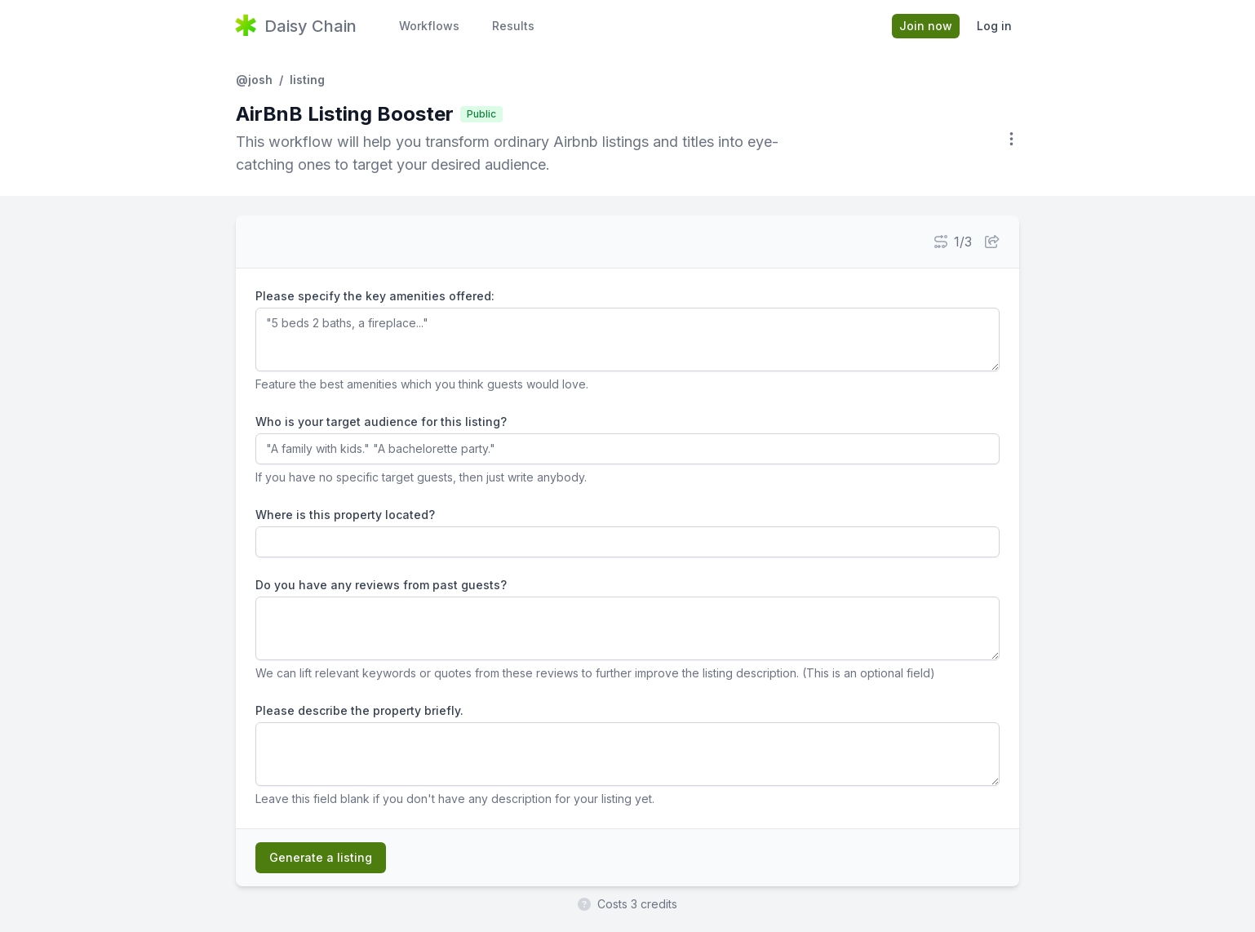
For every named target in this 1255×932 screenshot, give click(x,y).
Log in (994, 26)
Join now (925, 26)
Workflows (429, 26)
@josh (254, 80)
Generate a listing (320, 857)
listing (307, 80)
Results (513, 26)
